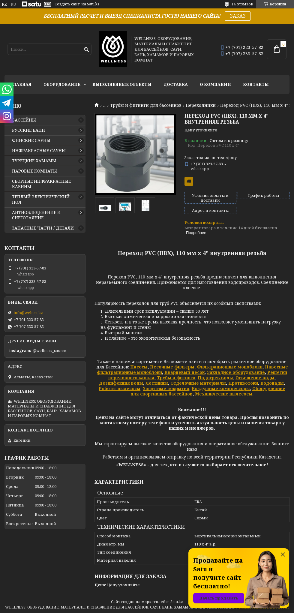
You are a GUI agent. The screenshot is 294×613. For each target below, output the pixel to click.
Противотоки (243, 383)
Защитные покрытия (166, 388)
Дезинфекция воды (121, 383)
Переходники (201, 105)
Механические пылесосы (223, 394)
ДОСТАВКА (176, 84)
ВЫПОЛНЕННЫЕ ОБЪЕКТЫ (122, 84)
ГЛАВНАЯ (21, 84)
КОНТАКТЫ (256, 84)
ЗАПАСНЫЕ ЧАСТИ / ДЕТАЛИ (43, 228)
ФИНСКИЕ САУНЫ (31, 140)
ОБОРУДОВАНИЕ (62, 84)
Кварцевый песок (184, 372)
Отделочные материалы (198, 383)
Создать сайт (67, 4)
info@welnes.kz (28, 312)
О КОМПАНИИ (215, 84)
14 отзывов (242, 4)
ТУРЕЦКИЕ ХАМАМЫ (34, 161)
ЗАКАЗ (238, 16)
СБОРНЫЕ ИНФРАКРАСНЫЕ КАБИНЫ (41, 184)
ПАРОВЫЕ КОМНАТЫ (34, 171)
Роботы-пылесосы (119, 388)
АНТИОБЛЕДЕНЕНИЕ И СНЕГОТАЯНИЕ (36, 215)
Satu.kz (176, 601)
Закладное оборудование (236, 372)
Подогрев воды (215, 377)
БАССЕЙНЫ (24, 120)
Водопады (272, 383)
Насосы (139, 367)
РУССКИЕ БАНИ (28, 130)
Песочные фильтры (172, 367)
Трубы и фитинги (176, 377)
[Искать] (86, 49)
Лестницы (157, 383)
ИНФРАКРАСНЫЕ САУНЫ (39, 150)
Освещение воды (255, 377)
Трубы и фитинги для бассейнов (146, 105)
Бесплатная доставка (188, 181)
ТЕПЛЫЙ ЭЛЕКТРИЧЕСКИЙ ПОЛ (41, 199)
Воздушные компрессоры (221, 388)
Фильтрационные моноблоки (229, 367)
